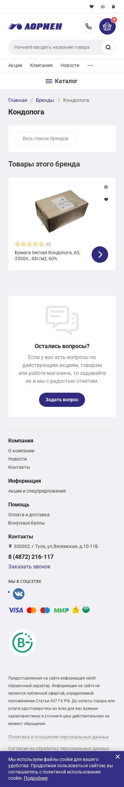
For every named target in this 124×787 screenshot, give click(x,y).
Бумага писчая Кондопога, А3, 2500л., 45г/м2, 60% (47, 255)
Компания (41, 65)
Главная (17, 100)
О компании (21, 450)
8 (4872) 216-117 (88, 26)
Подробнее (36, 778)
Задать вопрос (62, 399)
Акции (15, 65)
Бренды (45, 100)
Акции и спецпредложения (37, 491)
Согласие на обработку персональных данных (58, 748)
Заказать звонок (29, 566)
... (90, 64)
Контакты (19, 467)
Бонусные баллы (26, 523)
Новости (70, 65)
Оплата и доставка (29, 514)
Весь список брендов (45, 138)
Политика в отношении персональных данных (58, 737)
